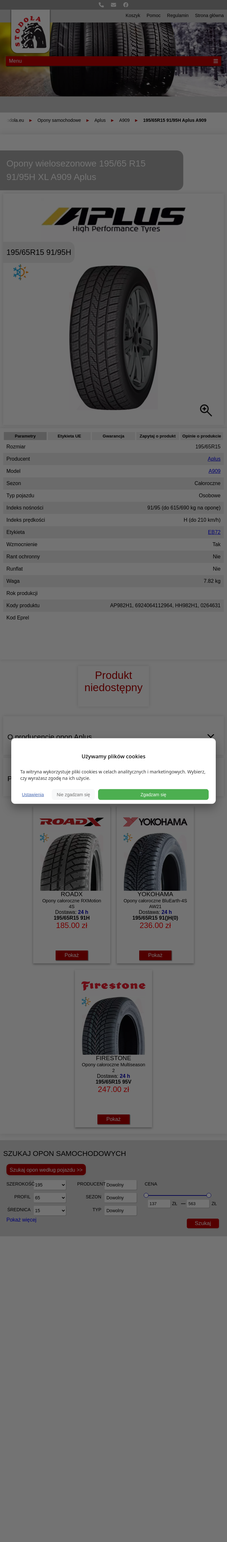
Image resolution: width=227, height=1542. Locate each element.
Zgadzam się (153, 794)
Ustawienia (33, 794)
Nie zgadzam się (73, 794)
